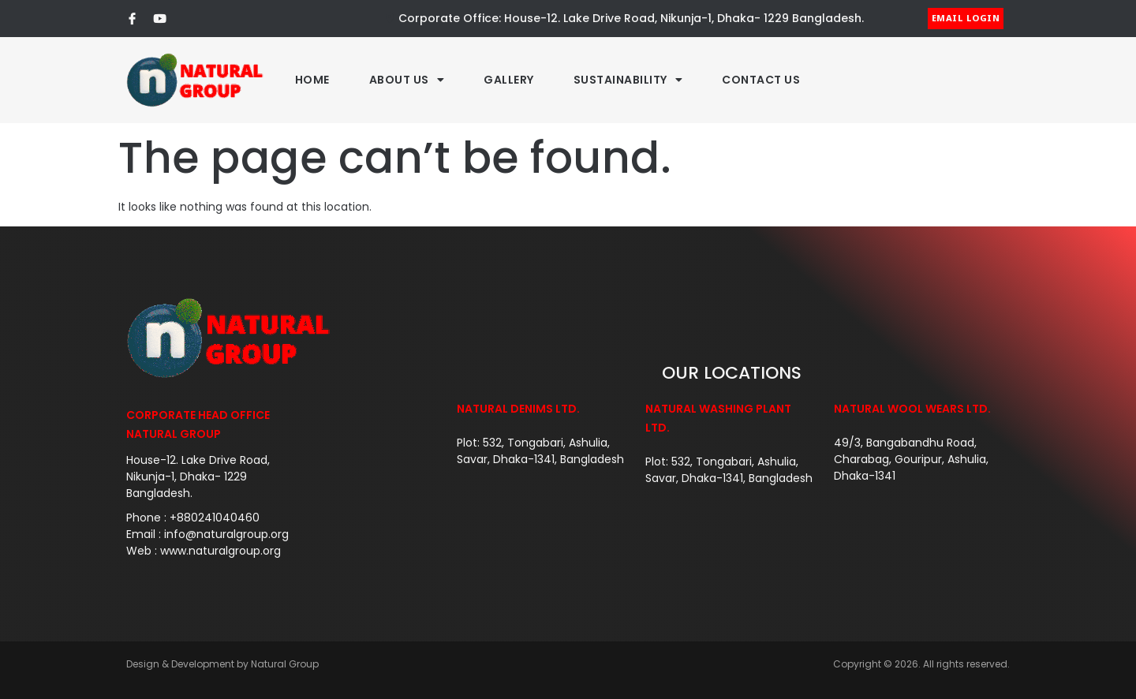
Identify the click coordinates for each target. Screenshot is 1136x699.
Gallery (509, 80)
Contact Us (761, 80)
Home (312, 80)
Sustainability (628, 79)
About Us (407, 79)
